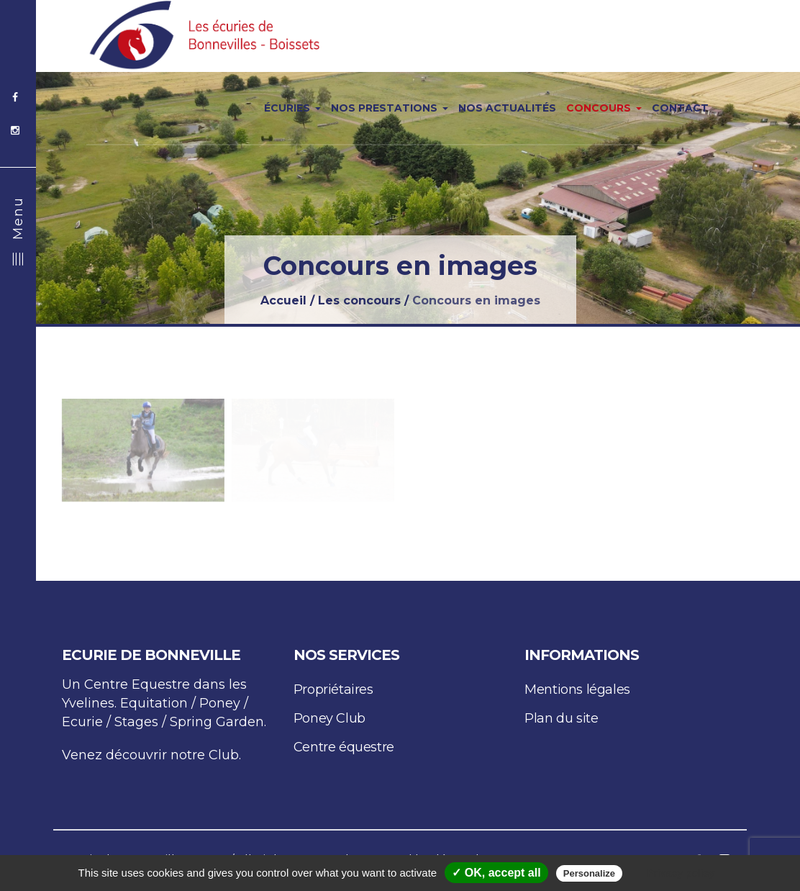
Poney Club (329, 718)
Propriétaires (333, 689)
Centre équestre (344, 747)
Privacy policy (680, 873)
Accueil (283, 300)
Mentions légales (577, 689)
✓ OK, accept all (496, 873)
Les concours (359, 300)
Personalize (589, 873)
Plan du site (561, 718)
